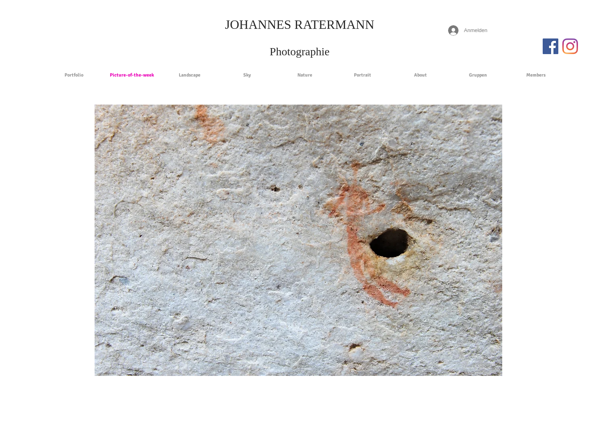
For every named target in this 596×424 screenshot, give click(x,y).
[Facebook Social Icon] (550, 46)
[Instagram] (570, 46)
